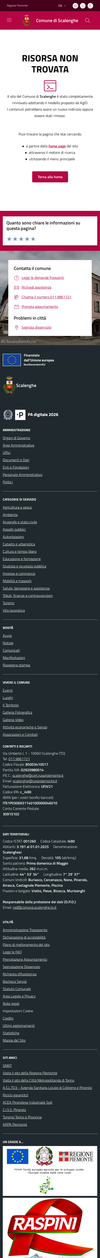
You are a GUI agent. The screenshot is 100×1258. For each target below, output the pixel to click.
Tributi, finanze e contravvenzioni (28, 595)
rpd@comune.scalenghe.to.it (35, 907)
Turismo (8, 603)
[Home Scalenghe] (47, 20)
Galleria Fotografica (17, 712)
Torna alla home (50, 177)
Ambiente (10, 514)
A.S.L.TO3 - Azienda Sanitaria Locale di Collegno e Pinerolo (47, 1087)
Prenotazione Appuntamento (25, 959)
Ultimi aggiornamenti (19, 1025)
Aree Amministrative (18, 445)
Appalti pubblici (14, 529)
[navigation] (9, 20)
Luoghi (8, 697)
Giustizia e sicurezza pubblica (24, 566)
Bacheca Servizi (15, 981)
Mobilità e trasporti (17, 581)
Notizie (8, 643)
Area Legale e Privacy (19, 996)
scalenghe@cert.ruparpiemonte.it (37, 775)
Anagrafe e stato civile (20, 522)
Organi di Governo (16, 438)
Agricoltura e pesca (17, 507)
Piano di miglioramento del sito (26, 944)
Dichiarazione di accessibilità (24, 937)
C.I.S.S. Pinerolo (14, 1109)
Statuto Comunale (17, 988)
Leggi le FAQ (12, 952)
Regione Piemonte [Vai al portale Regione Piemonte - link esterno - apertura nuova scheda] (17, 5)
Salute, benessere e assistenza (26, 588)
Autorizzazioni (13, 536)
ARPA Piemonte (15, 1124)
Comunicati (11, 650)
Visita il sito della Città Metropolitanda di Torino (38, 1080)
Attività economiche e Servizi (25, 727)
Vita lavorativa (14, 610)
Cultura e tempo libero (20, 551)
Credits (8, 1018)
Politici (8, 482)
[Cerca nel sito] (87, 20)
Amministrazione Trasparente (25, 930)
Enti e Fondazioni (16, 467)
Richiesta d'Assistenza (20, 974)
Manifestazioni (14, 657)
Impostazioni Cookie (18, 1011)
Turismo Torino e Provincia (22, 1117)
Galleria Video (13, 719)
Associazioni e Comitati (20, 734)
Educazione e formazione (22, 559)
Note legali (11, 1003)
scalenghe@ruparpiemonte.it (35, 781)
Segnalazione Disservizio (21, 966)
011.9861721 (19, 759)
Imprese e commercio (19, 573)
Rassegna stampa (16, 665)
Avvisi (7, 635)
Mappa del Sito (14, 1040)
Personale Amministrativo (22, 474)
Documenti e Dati (16, 460)
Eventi (8, 690)
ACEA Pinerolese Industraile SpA (27, 1102)
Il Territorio (11, 705)
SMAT (7, 1065)
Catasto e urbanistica (19, 544)
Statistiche (11, 1033)
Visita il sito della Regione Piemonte (30, 1073)
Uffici (6, 452)
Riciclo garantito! (15, 1095)
